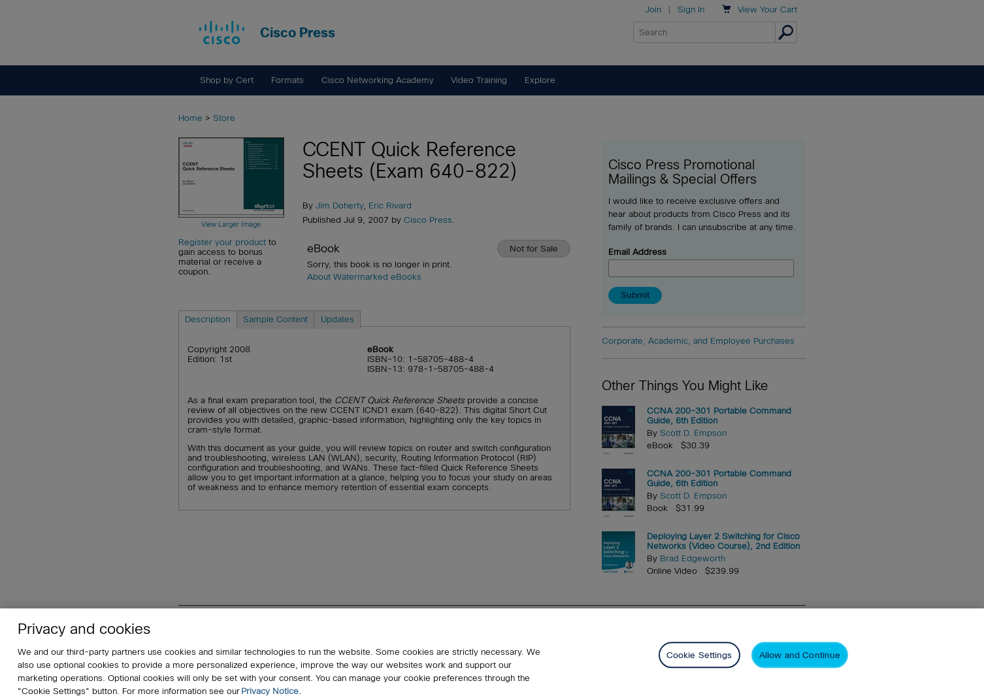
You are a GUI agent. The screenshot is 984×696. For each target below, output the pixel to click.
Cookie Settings (699, 666)
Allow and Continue (799, 666)
